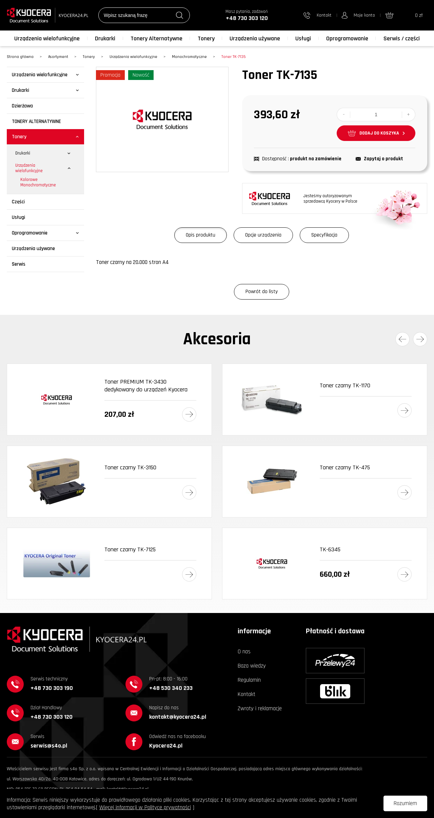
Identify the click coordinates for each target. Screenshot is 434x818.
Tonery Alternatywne (156, 38)
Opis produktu (200, 235)
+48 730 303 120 (247, 18)
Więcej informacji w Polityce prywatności (145, 807)
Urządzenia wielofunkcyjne (47, 38)
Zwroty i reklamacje (260, 708)
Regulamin (249, 680)
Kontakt (246, 694)
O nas (244, 651)
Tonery (206, 38)
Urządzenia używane (255, 38)
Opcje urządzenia (263, 235)
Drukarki (105, 38)
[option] (162, 119)
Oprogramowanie (347, 38)
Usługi (303, 38)
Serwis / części (401, 38)
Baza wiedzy (252, 666)
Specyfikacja (324, 235)
